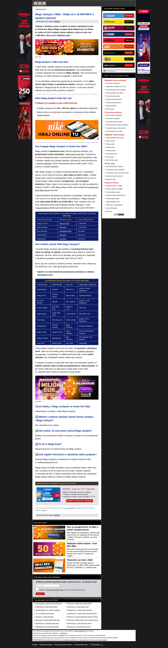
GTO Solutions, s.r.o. (97, 644)
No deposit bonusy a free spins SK (116, 128)
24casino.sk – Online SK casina (44, 617)
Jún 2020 (62, 239)
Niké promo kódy (111, 179)
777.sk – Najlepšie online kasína (44, 613)
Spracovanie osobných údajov (63, 644)
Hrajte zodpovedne (70, 508)
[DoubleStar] (143, 73)
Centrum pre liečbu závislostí (99, 640)
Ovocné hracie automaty (113, 96)
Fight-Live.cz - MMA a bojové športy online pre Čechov (82, 620)
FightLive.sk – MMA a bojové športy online (79, 603)
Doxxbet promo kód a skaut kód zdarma (117, 173)
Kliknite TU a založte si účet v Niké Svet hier (57, 103)
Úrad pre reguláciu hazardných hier (68, 640)
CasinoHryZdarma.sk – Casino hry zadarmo (47, 610)
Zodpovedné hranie (84, 640)
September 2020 (65, 231)
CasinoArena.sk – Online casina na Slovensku (48, 603)
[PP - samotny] (24, 139)
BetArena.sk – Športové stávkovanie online (47, 620)
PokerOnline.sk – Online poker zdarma (46, 607)
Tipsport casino (110, 141)
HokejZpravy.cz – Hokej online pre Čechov (79, 623)
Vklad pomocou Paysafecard (114, 205)
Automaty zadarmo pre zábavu (114, 93)
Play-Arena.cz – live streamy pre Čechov (78, 626)
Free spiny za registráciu (113, 118)
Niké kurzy (109, 211)
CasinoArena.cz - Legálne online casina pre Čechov (82, 613)
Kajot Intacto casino (111, 153)
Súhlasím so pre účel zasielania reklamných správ (62, 590)
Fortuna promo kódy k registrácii (115, 169)
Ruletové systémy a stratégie (114, 189)
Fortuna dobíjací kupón (112, 198)
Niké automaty (110, 109)
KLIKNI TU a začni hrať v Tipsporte (79, 501)
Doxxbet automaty (111, 105)
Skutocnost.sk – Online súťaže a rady (77, 607)
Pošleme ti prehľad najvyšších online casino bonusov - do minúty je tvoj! (66, 582)
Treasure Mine (41, 208)
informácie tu (44, 510)
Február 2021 (64, 223)
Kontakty (34, 644)
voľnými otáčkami (44, 163)
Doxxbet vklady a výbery (113, 192)
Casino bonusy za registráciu (114, 115)
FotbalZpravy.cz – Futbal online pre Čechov (79, 610)
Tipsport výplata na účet (113, 201)
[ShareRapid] (143, 139)
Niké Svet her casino (112, 160)
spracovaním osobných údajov (55, 590)
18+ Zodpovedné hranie (80, 644)
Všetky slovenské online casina (115, 137)
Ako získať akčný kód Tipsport (114, 166)
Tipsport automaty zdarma (113, 102)
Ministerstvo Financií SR (50, 640)
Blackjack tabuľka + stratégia (114, 185)
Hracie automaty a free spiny (114, 131)
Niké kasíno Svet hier (75, 154)
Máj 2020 (62, 235)
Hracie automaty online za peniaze (116, 89)
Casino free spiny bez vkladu (114, 121)
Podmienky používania (46, 644)
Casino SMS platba (111, 208)
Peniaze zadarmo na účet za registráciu (117, 125)
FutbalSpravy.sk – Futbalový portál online (47, 626)
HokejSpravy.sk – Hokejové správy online (47, 623)
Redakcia (56, 21)
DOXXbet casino (111, 150)
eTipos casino (110, 157)
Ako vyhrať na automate (113, 83)
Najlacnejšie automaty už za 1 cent (116, 86)
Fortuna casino (110, 144)
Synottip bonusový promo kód (114, 176)
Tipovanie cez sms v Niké (80, 560)
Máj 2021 (62, 227)
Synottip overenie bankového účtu (115, 195)
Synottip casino (110, 147)
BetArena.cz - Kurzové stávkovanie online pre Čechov (82, 617)
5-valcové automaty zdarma (114, 99)
